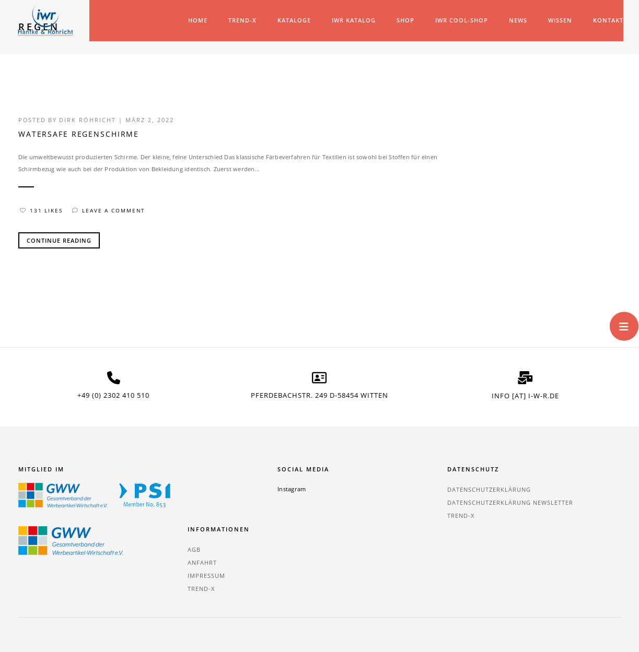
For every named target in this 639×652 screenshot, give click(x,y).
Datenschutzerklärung (369, 491)
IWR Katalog (351, 20)
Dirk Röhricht (89, 123)
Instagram (238, 491)
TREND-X (240, 20)
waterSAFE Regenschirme (79, 138)
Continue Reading (59, 242)
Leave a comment (110, 212)
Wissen (557, 20)
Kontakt (605, 20)
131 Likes (41, 212)
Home (195, 20)
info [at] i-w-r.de (525, 397)
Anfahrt (548, 504)
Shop (403, 20)
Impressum (552, 517)
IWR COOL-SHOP (459, 20)
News (515, 20)
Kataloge (291, 20)
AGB (540, 491)
